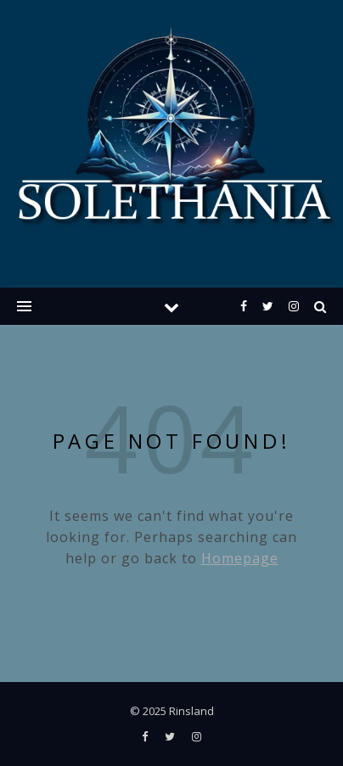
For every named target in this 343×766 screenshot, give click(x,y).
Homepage (239, 558)
